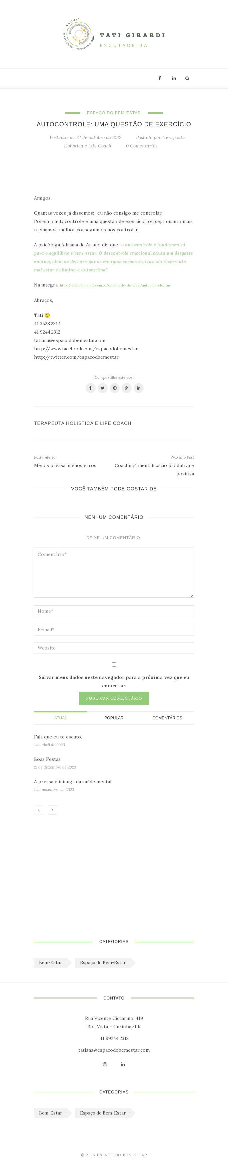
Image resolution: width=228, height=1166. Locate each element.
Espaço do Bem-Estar (114, 113)
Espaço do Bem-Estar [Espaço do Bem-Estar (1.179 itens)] (103, 962)
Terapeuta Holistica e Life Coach (82, 423)
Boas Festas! (48, 759)
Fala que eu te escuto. (58, 737)
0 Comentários (141, 146)
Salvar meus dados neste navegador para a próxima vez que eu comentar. (114, 681)
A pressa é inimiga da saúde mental (72, 782)
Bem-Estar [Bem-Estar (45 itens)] (50, 962)
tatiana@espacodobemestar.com (114, 1050)
